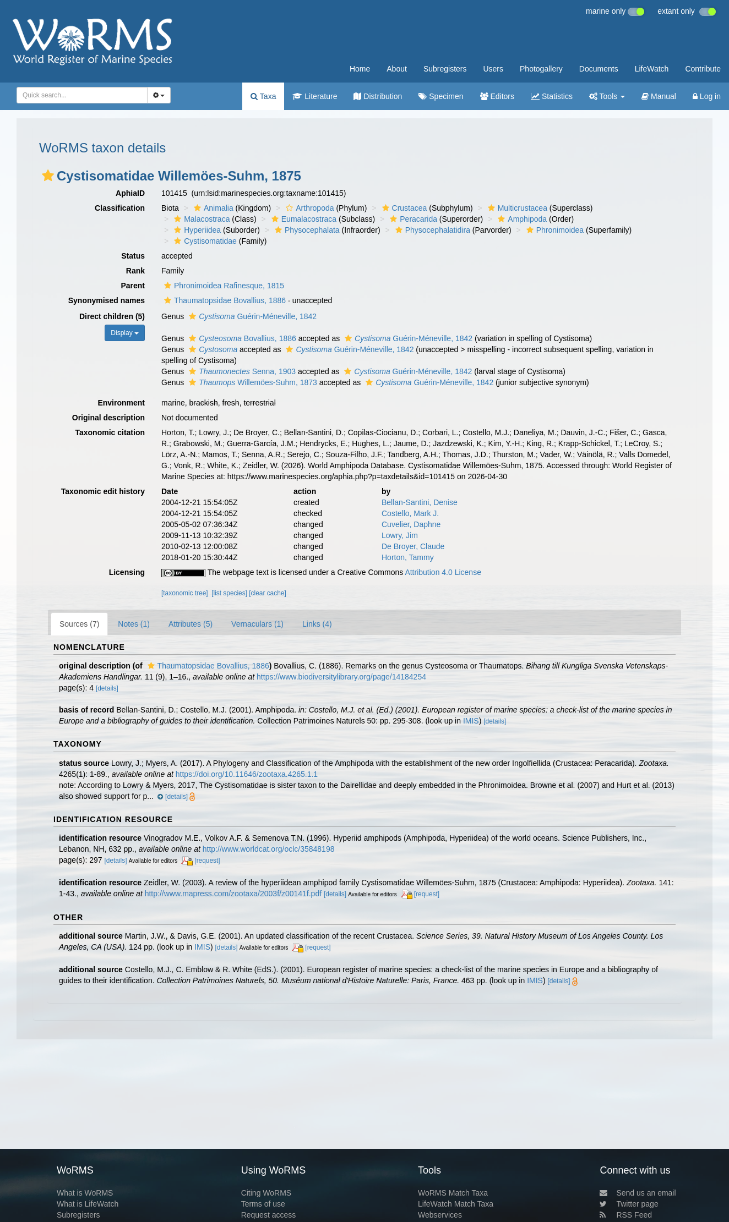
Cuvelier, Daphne (411, 524)
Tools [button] (607, 96)
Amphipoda (521, 219)
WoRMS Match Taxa (453, 1192)
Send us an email (638, 1192)
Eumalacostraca (302, 219)
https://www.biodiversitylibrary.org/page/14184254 (341, 676)
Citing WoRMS (266, 1192)
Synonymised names (106, 300)
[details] (107, 688)
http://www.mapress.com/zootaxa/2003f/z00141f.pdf (233, 893)
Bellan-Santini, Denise (420, 502)
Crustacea (403, 208)
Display (125, 333)
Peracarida (412, 219)
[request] (207, 860)
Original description (108, 417)
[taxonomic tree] (184, 593)
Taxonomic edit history (103, 491)
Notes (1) (134, 624)
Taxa (263, 96)
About (397, 68)
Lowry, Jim (400, 535)
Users (493, 68)
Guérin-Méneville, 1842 (251, 316)
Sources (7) (79, 624)
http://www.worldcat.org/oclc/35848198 (269, 849)
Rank (135, 270)
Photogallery (541, 68)
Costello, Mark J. (410, 513)
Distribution (377, 96)
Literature (314, 96)
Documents (598, 68)
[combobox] (82, 95)
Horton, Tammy (408, 557)
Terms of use (263, 1203)
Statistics (552, 96)
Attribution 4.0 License (443, 572)
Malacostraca (200, 219)
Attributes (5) (190, 624)
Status (133, 255)
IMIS (471, 720)
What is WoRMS (85, 1192)
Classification (120, 208)
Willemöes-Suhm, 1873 (251, 382)
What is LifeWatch (87, 1203)
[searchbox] (80, 95)
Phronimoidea (554, 230)
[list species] (229, 593)
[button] (48, 175)
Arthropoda (308, 208)
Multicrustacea (516, 208)
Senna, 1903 (241, 371)
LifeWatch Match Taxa (455, 1203)
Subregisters (445, 68)
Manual (658, 96)
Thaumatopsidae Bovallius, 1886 (223, 300)
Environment (121, 402)
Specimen (440, 96)
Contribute (703, 68)
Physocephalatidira (431, 230)
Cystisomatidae (204, 241)
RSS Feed (626, 1214)
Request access (268, 1214)
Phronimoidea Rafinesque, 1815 (222, 285)
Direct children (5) (112, 316)
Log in (707, 96)
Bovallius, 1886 (241, 338)
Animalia (212, 208)
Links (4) (317, 624)
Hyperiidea (196, 230)
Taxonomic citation (110, 432)
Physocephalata (306, 230)
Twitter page (629, 1203)
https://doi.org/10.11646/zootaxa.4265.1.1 (247, 774)
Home (360, 68)
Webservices (440, 1214)
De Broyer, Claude (413, 546)
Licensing (127, 572)
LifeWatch (652, 68)
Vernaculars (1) (257, 624)
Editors (497, 96)
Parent (133, 285)
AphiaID (130, 193)
